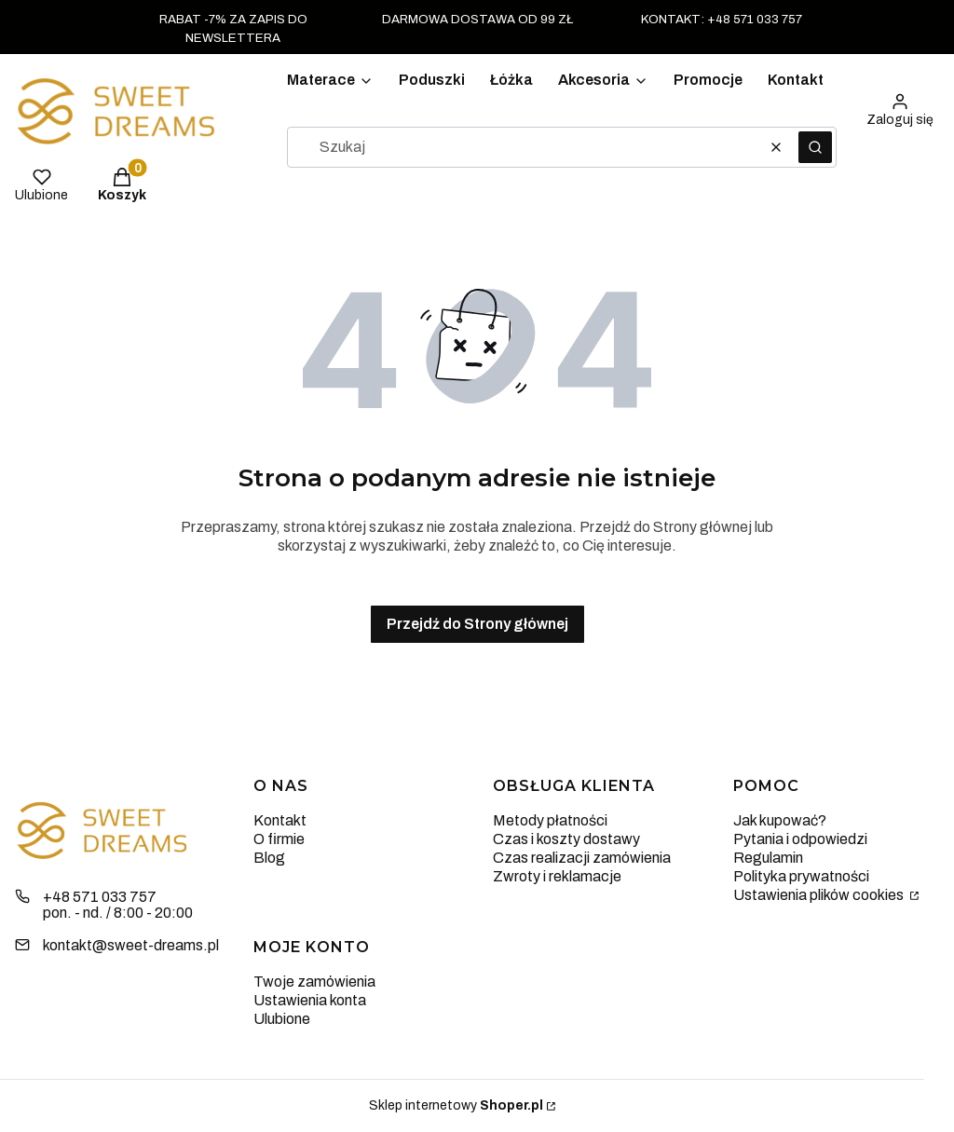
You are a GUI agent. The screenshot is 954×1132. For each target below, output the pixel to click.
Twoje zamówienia (314, 981)
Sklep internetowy (456, 1105)
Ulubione (281, 1019)
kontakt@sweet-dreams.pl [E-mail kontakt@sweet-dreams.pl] (131, 945)
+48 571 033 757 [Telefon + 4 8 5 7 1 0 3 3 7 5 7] (100, 897)
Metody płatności (550, 820)
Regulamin (768, 858)
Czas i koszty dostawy (566, 839)
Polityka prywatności (801, 876)
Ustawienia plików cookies (819, 895)
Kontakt (280, 820)
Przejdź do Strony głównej (477, 624)
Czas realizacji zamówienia (582, 858)
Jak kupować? (779, 820)
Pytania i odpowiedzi (800, 839)
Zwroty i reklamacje (557, 876)
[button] (815, 147)
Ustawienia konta (309, 1000)
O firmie (279, 839)
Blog (269, 858)
